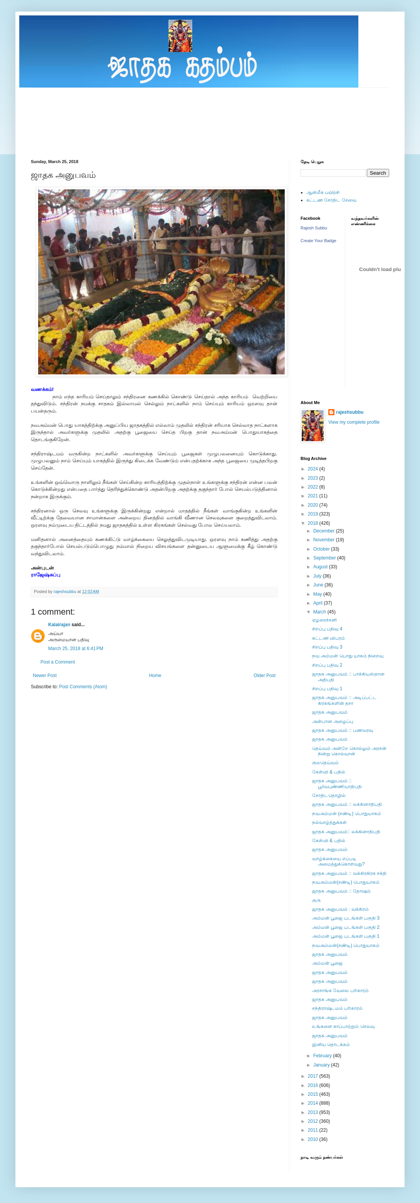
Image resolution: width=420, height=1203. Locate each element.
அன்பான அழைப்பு (332, 721)
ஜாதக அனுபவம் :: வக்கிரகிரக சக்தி (349, 873)
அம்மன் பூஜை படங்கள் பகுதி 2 (346, 927)
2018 (313, 523)
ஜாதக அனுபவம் (330, 712)
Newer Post (45, 675)
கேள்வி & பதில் (328, 772)
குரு (316, 900)
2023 (313, 478)
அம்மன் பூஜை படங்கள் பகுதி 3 (346, 918)
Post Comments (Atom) (83, 686)
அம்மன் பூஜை (327, 963)
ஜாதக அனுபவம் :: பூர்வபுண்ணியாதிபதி (337, 783)
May (318, 594)
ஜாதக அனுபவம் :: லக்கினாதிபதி (347, 804)
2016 (313, 1085)
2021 (313, 496)
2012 (313, 1121)
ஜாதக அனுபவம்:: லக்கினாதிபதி (346, 831)
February (323, 1055)
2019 (313, 514)
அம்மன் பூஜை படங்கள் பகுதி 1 (346, 936)
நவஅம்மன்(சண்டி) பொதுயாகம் (346, 882)
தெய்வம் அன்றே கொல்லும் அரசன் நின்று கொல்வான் (349, 751)
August (321, 566)
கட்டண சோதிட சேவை (331, 200)
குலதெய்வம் (325, 762)
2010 (313, 1139)
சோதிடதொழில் (329, 795)
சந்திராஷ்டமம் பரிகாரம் (337, 1008)
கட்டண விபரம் (328, 638)
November (324, 540)
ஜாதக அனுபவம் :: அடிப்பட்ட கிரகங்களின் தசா (344, 700)
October (322, 549)
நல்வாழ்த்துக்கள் (329, 822)
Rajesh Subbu (314, 228)
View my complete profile (354, 422)
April (318, 603)
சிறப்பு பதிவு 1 (327, 688)
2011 (313, 1130)
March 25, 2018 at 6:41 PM (75, 648)
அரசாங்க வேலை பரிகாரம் (340, 990)
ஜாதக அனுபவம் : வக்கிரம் (340, 909)
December (324, 531)
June (318, 585)
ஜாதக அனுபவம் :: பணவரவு (342, 730)
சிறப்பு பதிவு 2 (327, 665)
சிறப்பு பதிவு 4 (327, 629)
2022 (313, 487)
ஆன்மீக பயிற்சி (322, 192)
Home (155, 675)
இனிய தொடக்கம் (331, 1044)
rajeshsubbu (65, 591)
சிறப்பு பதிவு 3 (327, 647)
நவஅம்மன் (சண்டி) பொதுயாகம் (346, 813)
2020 (313, 505)
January (322, 1065)
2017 (313, 1076)
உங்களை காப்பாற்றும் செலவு (343, 1026)
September (325, 558)
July (318, 576)
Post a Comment (57, 662)
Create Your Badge (318, 240)
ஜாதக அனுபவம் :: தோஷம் (341, 891)
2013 (313, 1112)
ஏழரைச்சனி (324, 620)
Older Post (265, 675)
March (320, 612)
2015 (313, 1094)
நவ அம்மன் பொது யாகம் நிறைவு (347, 656)
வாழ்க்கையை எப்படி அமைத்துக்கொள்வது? (338, 861)
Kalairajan (59, 624)
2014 (313, 1103)
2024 (313, 469)
